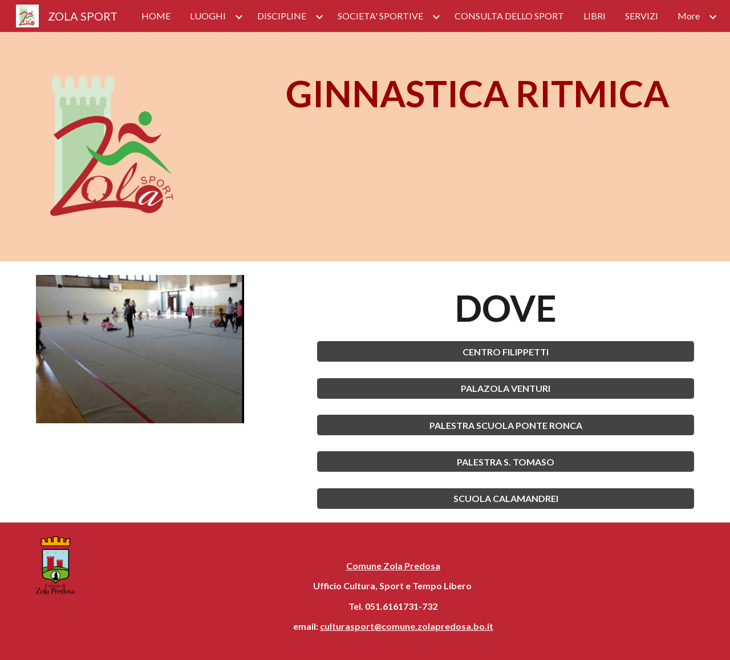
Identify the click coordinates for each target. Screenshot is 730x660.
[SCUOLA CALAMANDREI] (506, 498)
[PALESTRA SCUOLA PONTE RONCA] (506, 425)
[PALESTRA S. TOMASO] (506, 461)
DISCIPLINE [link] (281, 15)
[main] (477, 93)
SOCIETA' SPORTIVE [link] (380, 15)
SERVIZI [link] (641, 15)
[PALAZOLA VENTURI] (506, 388)
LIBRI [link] (594, 15)
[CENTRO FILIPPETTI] (506, 351)
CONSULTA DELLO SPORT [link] (509, 15)
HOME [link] (156, 15)
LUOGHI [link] (208, 15)
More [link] (689, 15)
